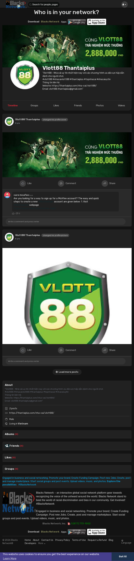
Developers (30, 543)
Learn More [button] (9, 558)
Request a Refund (97, 540)
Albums (9, 434)
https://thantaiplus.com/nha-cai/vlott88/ (31, 413)
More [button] (41, 543)
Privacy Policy (62, 540)
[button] (44, 5)
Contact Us (47, 540)
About (36, 540)
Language (126, 542)
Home (28, 540)
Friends (14, 446)
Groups (9, 469)
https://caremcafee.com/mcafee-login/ (35, 208)
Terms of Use (79, 540)
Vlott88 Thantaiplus (68, 68)
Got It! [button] (123, 556)
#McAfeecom (21, 204)
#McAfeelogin (45, 201)
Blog (111, 540)
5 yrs (17, 123)
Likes (8, 457)
